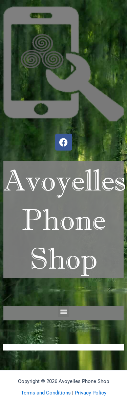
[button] (63, 311)
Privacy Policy (90, 393)
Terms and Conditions (46, 393)
